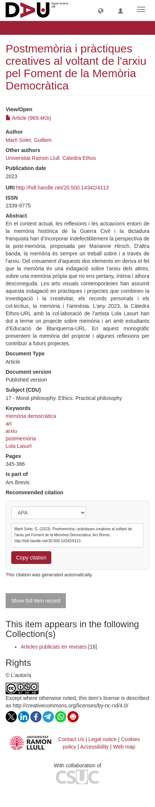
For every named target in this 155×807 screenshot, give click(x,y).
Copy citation (31, 558)
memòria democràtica (31, 416)
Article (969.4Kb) (28, 118)
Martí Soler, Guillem (29, 140)
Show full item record (35, 601)
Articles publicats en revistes (54, 647)
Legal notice (102, 739)
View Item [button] (25, 28)
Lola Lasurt (18, 446)
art (9, 424)
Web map (124, 747)
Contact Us (71, 739)
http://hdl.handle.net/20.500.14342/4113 (62, 188)
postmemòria (21, 439)
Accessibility (94, 747)
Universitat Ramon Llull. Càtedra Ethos (51, 158)
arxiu (11, 431)
